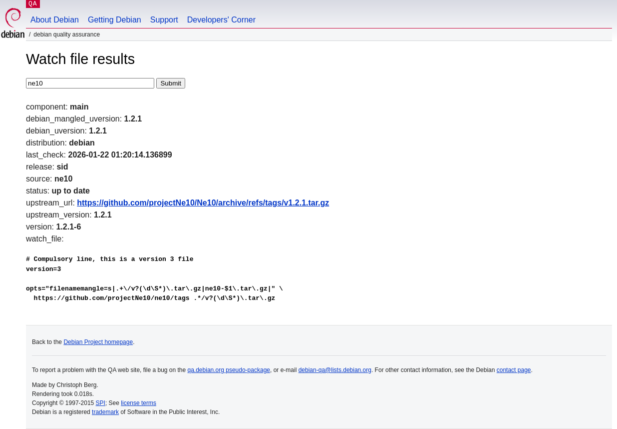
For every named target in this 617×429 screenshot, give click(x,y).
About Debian (54, 20)
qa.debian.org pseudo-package (229, 370)
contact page (514, 370)
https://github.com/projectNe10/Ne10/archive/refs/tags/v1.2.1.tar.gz (203, 202)
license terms (138, 403)
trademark (105, 412)
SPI (100, 403)
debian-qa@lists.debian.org (335, 370)
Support (164, 20)
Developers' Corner (221, 20)
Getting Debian (114, 20)
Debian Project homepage (98, 342)
